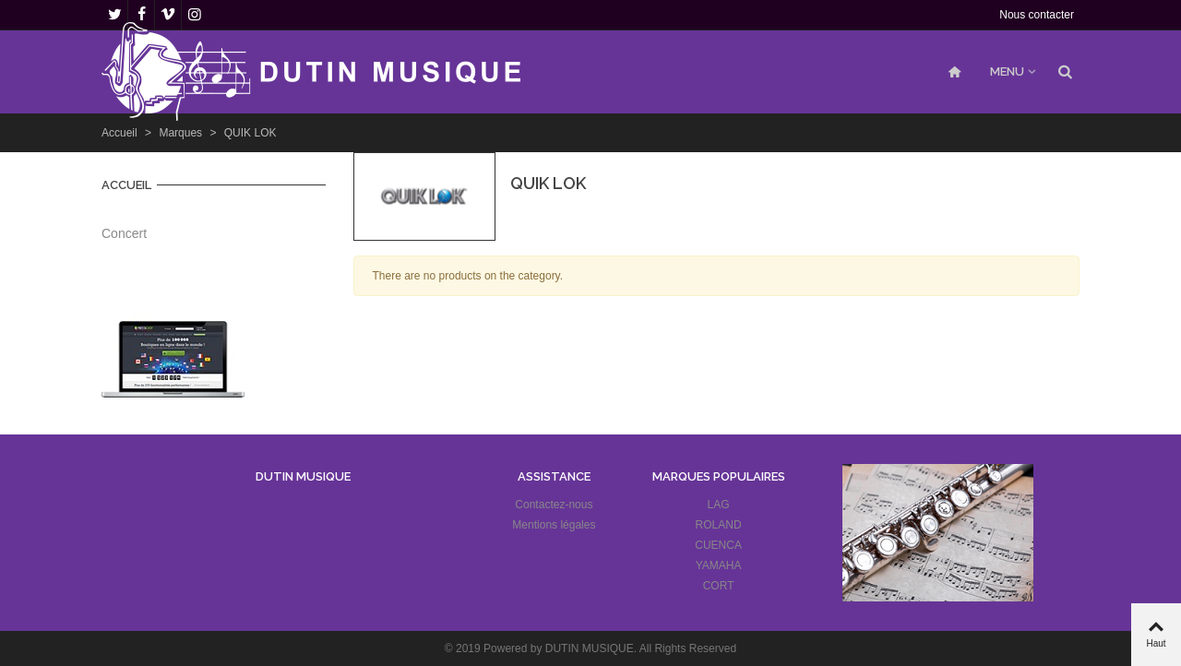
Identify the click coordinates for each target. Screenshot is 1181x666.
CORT (718, 585)
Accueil (126, 185)
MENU (1007, 71)
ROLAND (719, 524)
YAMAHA (719, 565)
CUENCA (718, 545)
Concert (124, 233)
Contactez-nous (553, 504)
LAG (719, 504)
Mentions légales (553, 524)
